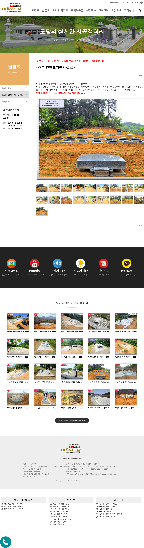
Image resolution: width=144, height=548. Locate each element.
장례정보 (103, 12)
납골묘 (46, 12)
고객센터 (129, 12)
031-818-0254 (15, 123)
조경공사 (91, 12)
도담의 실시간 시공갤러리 (72, 304)
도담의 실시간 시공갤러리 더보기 (72, 421)
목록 (140, 75)
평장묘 (35, 12)
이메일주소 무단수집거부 (72, 459)
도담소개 (116, 12)
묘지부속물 (77, 12)
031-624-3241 (15, 128)
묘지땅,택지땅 (60, 12)
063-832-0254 (15, 126)
